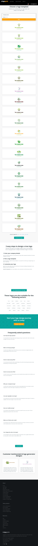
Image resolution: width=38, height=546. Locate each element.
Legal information (5, 523)
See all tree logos (19, 237)
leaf (25, 234)
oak (24, 301)
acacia (18, 310)
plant (27, 234)
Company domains (5, 492)
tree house (23, 303)
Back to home (4, 1)
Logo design (12, 1)
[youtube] (6, 544)
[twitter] (4, 544)
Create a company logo (6, 497)
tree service (9, 305)
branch (28, 301)
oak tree (18, 303)
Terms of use (5, 522)
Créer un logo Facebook (6, 508)
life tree (27, 310)
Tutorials (4, 519)
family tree (23, 305)
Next (19, 19)
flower (23, 234)
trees (12, 301)
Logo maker (4, 488)
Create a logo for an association (8, 491)
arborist (14, 310)
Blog (3, 518)
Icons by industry (5, 493)
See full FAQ (19, 446)
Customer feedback (6, 521)
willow (10, 310)
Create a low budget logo (7, 496)
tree (8, 301)
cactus (18, 234)
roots (21, 301)
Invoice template (5, 507)
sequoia (23, 310)
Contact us (4, 527)
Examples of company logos (7, 499)
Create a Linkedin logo (6, 510)
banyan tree (29, 303)
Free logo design (5, 495)
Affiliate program (5, 525)
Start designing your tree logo (19, 290)
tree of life (8, 303)
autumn (14, 305)
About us (24, 1)
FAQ (3, 526)
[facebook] (3, 544)
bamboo (17, 301)
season (18, 305)
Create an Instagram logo (7, 511)
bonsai (13, 303)
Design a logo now (19, 324)
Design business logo (6, 489)
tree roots (29, 305)
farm (20, 234)
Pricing (4, 485)
